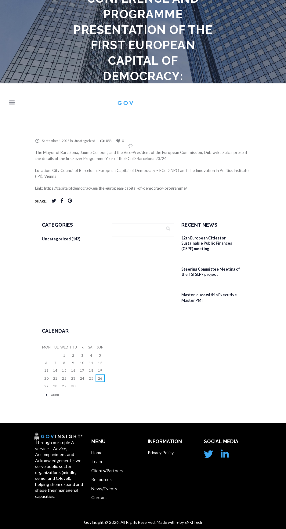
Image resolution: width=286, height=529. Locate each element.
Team (96, 461)
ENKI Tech (193, 522)
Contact (99, 497)
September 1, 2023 (56, 141)
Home (97, 451)
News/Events (104, 488)
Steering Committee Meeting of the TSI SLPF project (212, 272)
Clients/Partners (107, 469)
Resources (101, 479)
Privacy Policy (161, 451)
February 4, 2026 (199, 256)
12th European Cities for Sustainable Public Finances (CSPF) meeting (208, 243)
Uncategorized (86, 141)
